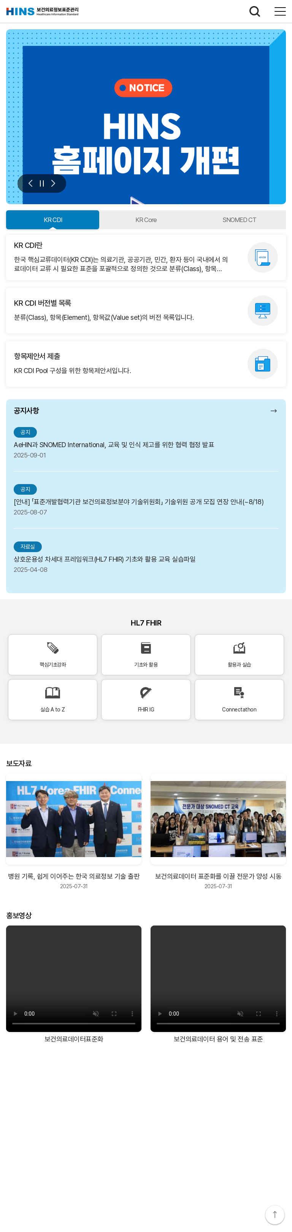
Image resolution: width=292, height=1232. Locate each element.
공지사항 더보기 (274, 410)
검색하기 (254, 11)
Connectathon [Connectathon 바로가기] (239, 700)
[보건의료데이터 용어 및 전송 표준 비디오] (218, 979)
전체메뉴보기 (280, 11)
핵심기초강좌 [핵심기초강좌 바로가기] (52, 655)
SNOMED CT (239, 220)
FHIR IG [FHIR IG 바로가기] (145, 700)
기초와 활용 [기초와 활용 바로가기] (145, 655)
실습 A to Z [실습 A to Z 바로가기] (52, 700)
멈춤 (41, 183)
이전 (30, 183)
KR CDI (53, 220)
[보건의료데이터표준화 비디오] (73, 979)
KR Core (146, 220)
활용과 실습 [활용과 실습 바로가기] (239, 655)
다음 (53, 183)
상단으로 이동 (274, 1214)
